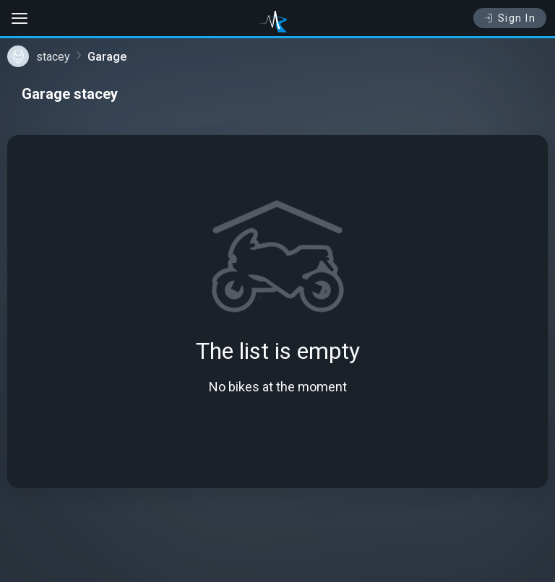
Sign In (509, 18)
